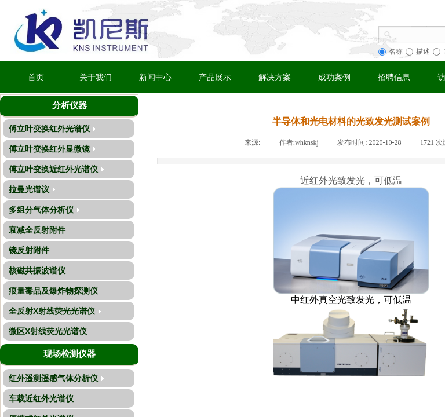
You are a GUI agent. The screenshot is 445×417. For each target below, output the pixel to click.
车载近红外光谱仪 (41, 398)
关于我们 (95, 77)
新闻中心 (155, 77)
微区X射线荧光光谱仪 (48, 331)
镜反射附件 (29, 250)
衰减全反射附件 (37, 230)
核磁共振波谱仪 (37, 270)
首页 (36, 77)
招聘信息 (394, 77)
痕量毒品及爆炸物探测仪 (53, 290)
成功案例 (334, 77)
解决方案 (274, 77)
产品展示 (215, 77)
